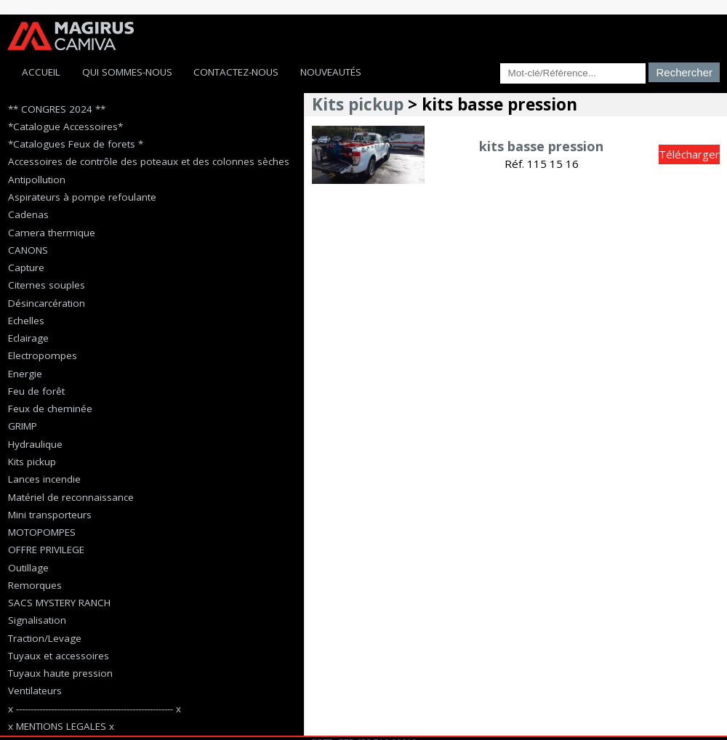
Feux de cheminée (50, 408)
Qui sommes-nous (127, 72)
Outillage (28, 567)
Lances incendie (44, 479)
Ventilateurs (35, 690)
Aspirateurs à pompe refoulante (82, 197)
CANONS (28, 250)
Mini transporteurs (50, 514)
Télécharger (689, 154)
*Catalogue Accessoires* (65, 126)
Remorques (35, 585)
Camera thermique (51, 232)
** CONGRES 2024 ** (56, 109)
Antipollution (36, 179)
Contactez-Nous (235, 72)
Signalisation (37, 620)
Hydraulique (35, 444)
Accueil (41, 72)
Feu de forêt (36, 391)
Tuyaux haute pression (60, 673)
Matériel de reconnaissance (71, 497)
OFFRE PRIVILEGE (46, 549)
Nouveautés (330, 72)
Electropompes (42, 355)
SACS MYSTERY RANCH (59, 602)
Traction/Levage (44, 638)
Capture (26, 267)
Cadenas (28, 214)
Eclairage (28, 338)
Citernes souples (46, 284)
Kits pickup (32, 461)
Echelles (26, 320)
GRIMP (22, 426)
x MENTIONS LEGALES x (61, 726)
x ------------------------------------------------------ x (94, 708)
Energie (25, 373)
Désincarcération (46, 303)
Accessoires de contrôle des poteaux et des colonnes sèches (148, 161)
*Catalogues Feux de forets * (75, 143)
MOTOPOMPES (42, 532)
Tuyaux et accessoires (58, 655)
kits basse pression (541, 146)
